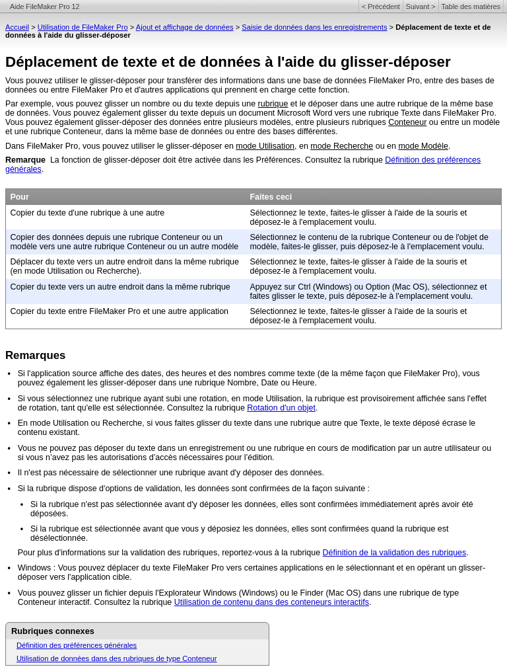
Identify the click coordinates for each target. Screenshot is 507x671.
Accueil (17, 27)
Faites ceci (271, 197)
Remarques (35, 355)
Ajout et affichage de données (185, 27)
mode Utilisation (265, 146)
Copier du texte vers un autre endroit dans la (92, 287)
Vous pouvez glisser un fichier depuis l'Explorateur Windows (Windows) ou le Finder (172, 593)
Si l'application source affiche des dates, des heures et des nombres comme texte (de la (179, 373)
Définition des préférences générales (77, 645)
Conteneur (407, 122)
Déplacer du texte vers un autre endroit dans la (97, 261)
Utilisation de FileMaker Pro (83, 27)
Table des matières (471, 7)
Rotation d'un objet (281, 408)
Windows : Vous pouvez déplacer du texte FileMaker (113, 567)
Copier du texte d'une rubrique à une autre (87, 212)
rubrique (273, 103)
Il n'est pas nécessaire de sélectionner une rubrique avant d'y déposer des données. (171, 472)
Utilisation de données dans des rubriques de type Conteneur (117, 658)
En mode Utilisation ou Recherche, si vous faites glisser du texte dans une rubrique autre (181, 423)
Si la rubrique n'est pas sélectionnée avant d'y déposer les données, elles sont (174, 504)
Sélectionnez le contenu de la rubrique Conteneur (341, 237)
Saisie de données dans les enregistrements (314, 27)
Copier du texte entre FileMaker (67, 311)
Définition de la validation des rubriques (395, 552)
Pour (19, 197)
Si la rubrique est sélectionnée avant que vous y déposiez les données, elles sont (179, 528)
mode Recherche (341, 146)
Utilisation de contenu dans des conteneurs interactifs (271, 602)
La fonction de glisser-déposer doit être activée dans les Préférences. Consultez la (201, 160)
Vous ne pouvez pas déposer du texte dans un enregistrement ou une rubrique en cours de (185, 448)
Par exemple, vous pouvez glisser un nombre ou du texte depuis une (131, 103)
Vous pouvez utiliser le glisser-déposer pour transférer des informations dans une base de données (186, 80)
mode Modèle (423, 146)
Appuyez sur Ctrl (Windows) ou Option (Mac (330, 287)
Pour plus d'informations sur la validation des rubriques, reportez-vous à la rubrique (170, 552)
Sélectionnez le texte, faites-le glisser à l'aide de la (343, 212)
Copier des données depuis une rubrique (85, 237)
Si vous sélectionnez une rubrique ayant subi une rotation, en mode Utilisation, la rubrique (182, 398)
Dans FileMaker (34, 146)
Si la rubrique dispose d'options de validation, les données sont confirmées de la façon (176, 488)
